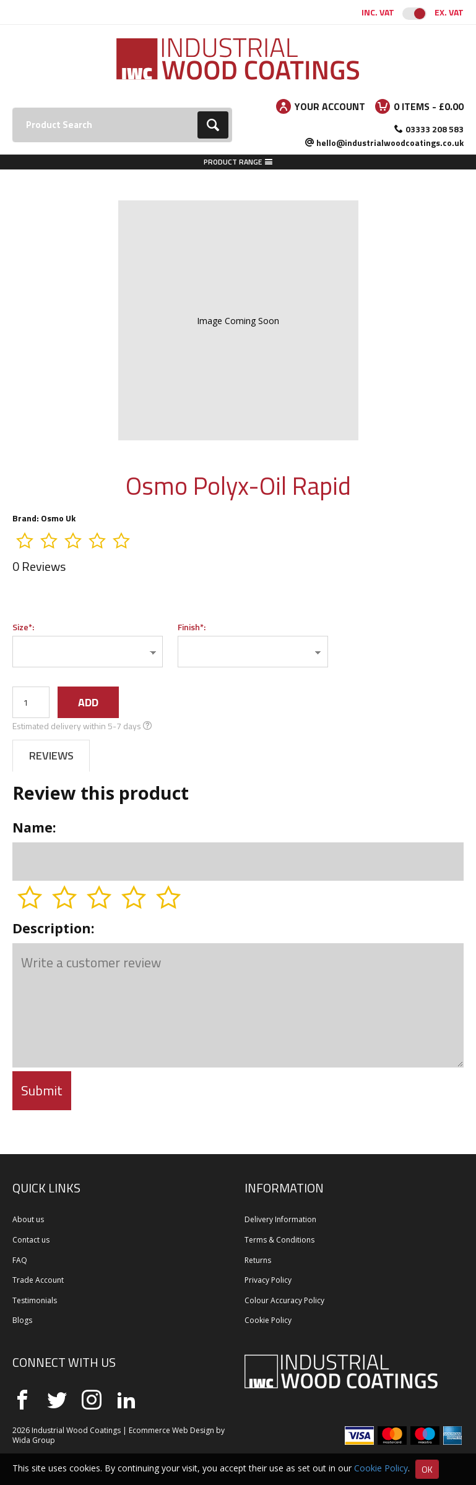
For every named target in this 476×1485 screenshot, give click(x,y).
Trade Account (38, 1280)
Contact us (31, 1240)
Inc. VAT (377, 12)
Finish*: (192, 626)
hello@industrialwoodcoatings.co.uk (390, 142)
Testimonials (34, 1300)
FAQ (19, 1260)
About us (28, 1219)
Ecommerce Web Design (171, 1430)
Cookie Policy (268, 1320)
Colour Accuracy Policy (284, 1300)
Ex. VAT (449, 12)
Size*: (23, 626)
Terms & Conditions (279, 1240)
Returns (257, 1260)
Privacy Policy (268, 1280)
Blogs (22, 1320)
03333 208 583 (434, 128)
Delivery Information (280, 1219)
